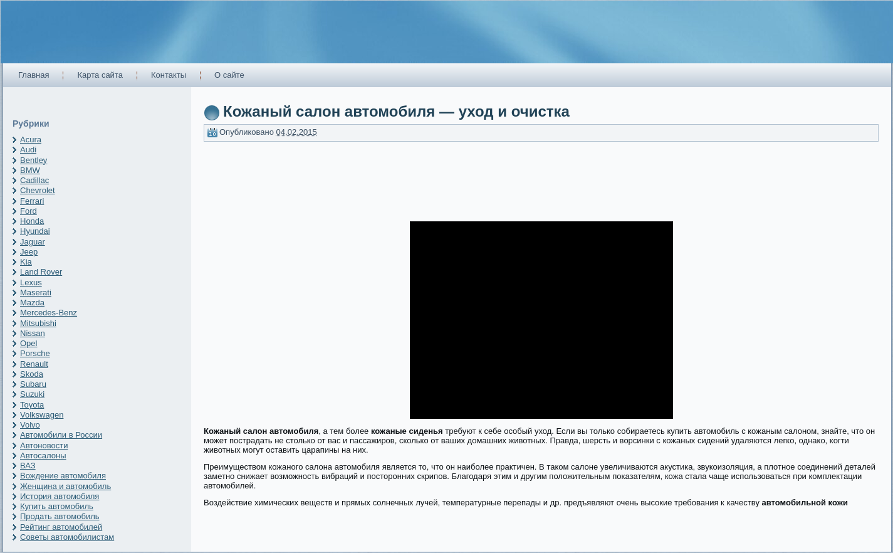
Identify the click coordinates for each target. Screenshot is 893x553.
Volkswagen (41, 414)
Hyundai (35, 231)
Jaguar (32, 241)
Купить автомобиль (56, 506)
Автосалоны (43, 455)
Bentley (33, 160)
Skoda (31, 374)
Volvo (30, 424)
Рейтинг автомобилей (61, 527)
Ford (28, 211)
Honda (32, 221)
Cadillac (34, 180)
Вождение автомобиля (63, 475)
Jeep (29, 251)
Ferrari (32, 201)
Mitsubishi (38, 323)
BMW (30, 170)
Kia (26, 261)
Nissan (32, 333)
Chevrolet (37, 190)
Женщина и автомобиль (65, 486)
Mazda (32, 302)
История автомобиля (59, 496)
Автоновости (44, 445)
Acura (30, 139)
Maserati (35, 292)
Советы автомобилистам (67, 537)
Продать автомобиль (60, 516)
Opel (28, 343)
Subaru (33, 384)
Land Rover (41, 271)
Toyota (32, 404)
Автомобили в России (61, 435)
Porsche (35, 353)
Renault (34, 364)
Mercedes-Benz (48, 312)
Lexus (31, 282)
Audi (28, 149)
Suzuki (32, 394)
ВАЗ (28, 465)
